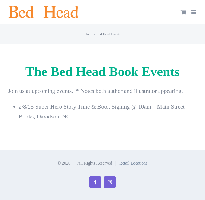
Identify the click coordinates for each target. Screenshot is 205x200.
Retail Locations (133, 163)
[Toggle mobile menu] (194, 12)
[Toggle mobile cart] (183, 12)
